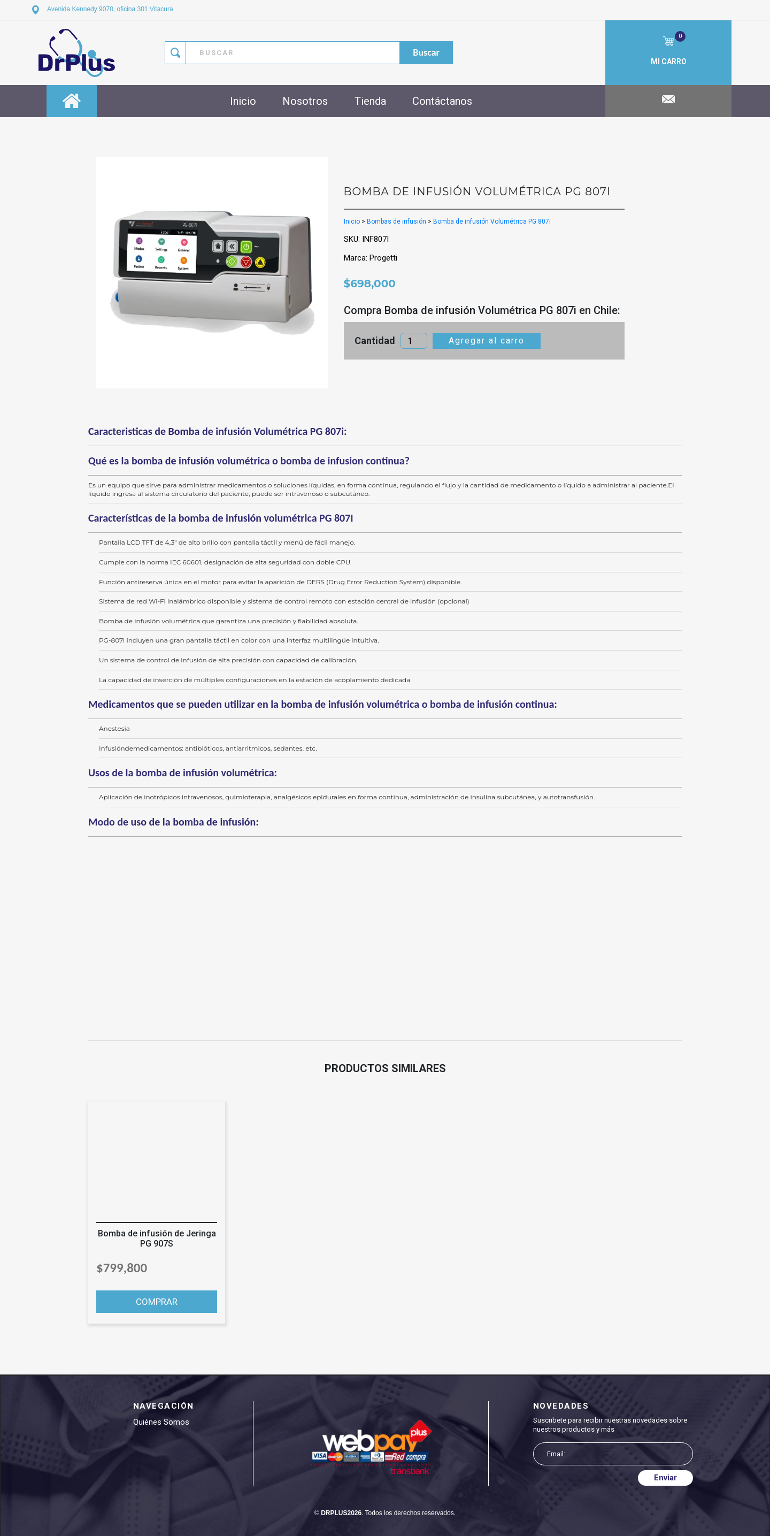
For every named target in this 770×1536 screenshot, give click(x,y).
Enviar (665, 1477)
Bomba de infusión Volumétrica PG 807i (492, 221)
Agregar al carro (487, 340)
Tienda (370, 101)
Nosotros (305, 101)
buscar (426, 52)
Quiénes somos (161, 1422)
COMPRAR (157, 1301)
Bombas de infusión (396, 221)
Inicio (243, 101)
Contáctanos (442, 101)
